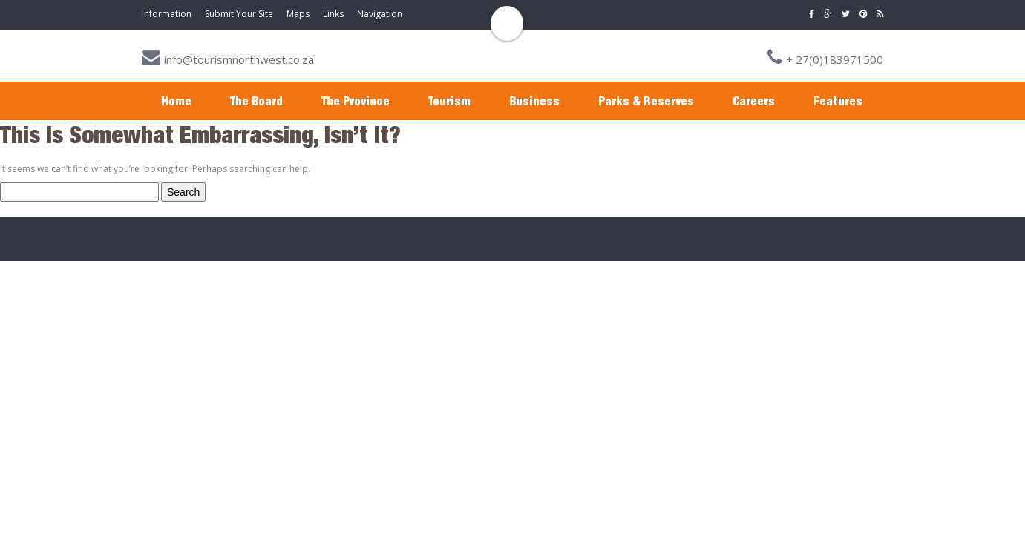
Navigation (379, 13)
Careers (754, 100)
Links (333, 13)
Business (534, 100)
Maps (298, 13)
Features (837, 100)
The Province (355, 100)
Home (176, 100)
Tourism (449, 100)
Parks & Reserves (646, 100)
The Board (256, 100)
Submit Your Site (239, 13)
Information (166, 13)
